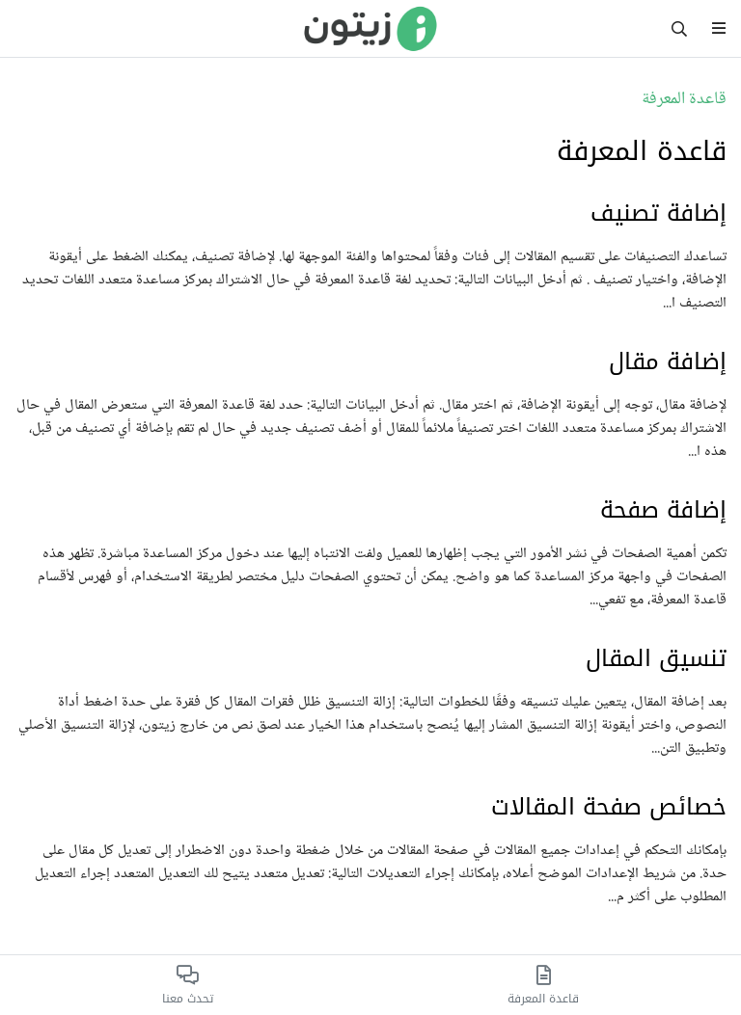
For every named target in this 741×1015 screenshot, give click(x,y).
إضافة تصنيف (658, 213)
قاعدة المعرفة (684, 99)
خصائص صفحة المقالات (609, 807)
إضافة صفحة (663, 510)
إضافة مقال (668, 361)
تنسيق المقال (656, 658)
